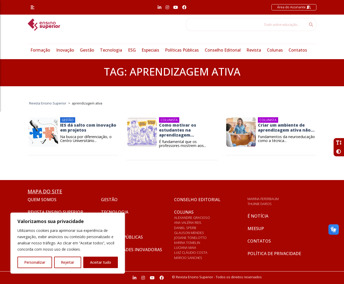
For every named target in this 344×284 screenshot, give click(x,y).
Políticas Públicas (182, 50)
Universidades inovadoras (131, 249)
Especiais (150, 50)
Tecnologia (111, 50)
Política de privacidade (274, 253)
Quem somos (42, 199)
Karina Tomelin (187, 242)
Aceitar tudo (100, 262)
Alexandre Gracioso (192, 217)
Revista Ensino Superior (55, 212)
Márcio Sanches (188, 257)
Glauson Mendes (189, 232)
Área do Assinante (294, 7)
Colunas (275, 50)
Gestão (87, 50)
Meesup (255, 228)
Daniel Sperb (185, 227)
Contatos (298, 50)
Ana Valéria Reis (187, 222)
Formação (40, 50)
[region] (67, 243)
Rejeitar (67, 262)
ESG (132, 50)
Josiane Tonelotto (190, 237)
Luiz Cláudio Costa (190, 252)
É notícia (257, 216)
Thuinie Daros (259, 203)
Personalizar (34, 262)
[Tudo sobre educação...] (246, 24)
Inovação (65, 50)
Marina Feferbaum (263, 198)
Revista (253, 50)
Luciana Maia (185, 247)
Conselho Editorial (223, 50)
